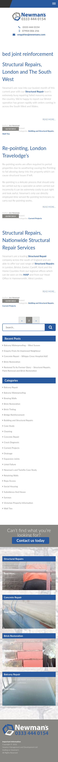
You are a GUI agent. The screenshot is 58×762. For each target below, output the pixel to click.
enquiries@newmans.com (31, 34)
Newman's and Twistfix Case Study (20, 470)
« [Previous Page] (21, 320)
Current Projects (35, 218)
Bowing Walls (10, 398)
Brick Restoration (12, 361)
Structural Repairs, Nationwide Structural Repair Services (26, 240)
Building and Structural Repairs (41, 131)
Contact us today (31, 540)
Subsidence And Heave (15, 492)
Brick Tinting (10, 409)
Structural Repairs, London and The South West (26, 71)
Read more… (49, 119)
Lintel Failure (10, 464)
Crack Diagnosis (11, 442)
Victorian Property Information (18, 503)
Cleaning (8, 431)
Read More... (10, 573)
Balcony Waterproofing (15, 392)
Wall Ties (6, 134)
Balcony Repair (11, 387)
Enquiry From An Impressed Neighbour (22, 351)
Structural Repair (34, 91)
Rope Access (10, 481)
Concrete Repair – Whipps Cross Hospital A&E (26, 356)
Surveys (7, 497)
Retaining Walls (11, 475)
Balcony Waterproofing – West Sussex (22, 345)
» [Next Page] (36, 320)
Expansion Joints (12, 458)
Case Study (9, 426)
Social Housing (11, 486)
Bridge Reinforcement (14, 414)
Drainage (8, 453)
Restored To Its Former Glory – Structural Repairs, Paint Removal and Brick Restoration (26, 369)
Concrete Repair (11, 436)
